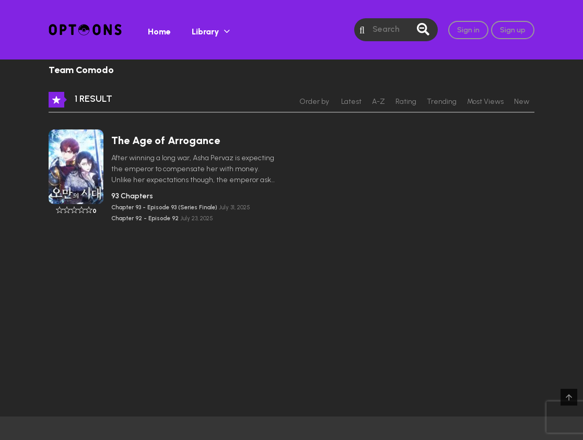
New (521, 101)
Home (159, 32)
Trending (442, 101)
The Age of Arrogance (165, 140)
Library (205, 32)
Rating (405, 101)
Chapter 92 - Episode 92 (145, 218)
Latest (351, 101)
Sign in (468, 30)
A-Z (378, 101)
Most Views (485, 101)
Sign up (513, 30)
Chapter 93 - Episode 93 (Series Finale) (165, 207)
